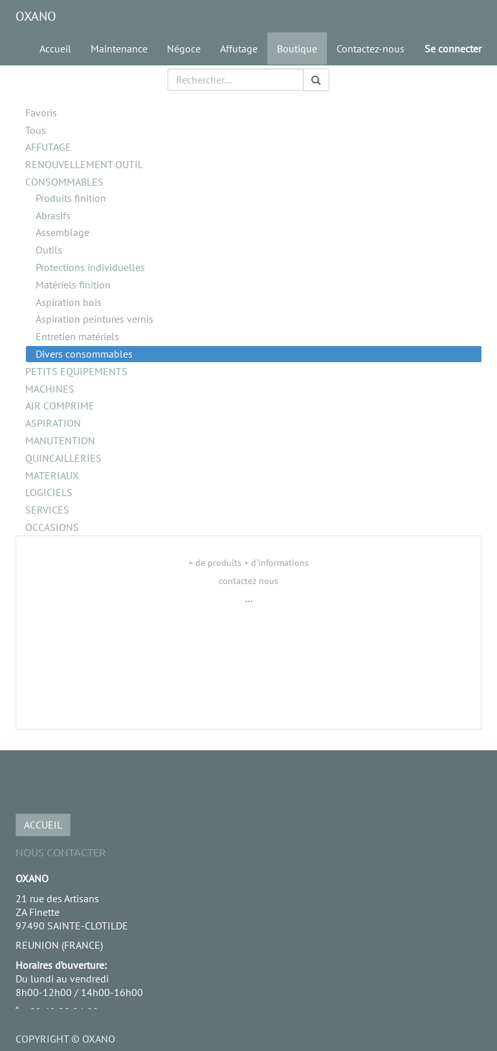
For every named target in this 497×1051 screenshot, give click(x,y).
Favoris (41, 112)
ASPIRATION (53, 423)
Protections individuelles (90, 267)
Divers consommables (84, 353)
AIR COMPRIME (59, 405)
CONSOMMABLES (64, 181)
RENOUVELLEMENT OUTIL (84, 164)
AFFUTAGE (48, 146)
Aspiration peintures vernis (94, 318)
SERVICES (47, 509)
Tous (35, 130)
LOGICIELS (48, 492)
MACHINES (49, 388)
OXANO (36, 16)
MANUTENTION (60, 440)
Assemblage (62, 232)
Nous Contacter (60, 851)
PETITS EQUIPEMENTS (76, 371)
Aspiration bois (69, 302)
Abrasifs (53, 215)
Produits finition (71, 197)
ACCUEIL (43, 824)
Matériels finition (73, 284)
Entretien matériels (77, 336)
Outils (49, 249)
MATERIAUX (52, 475)
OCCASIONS (52, 527)
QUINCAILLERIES (63, 457)
